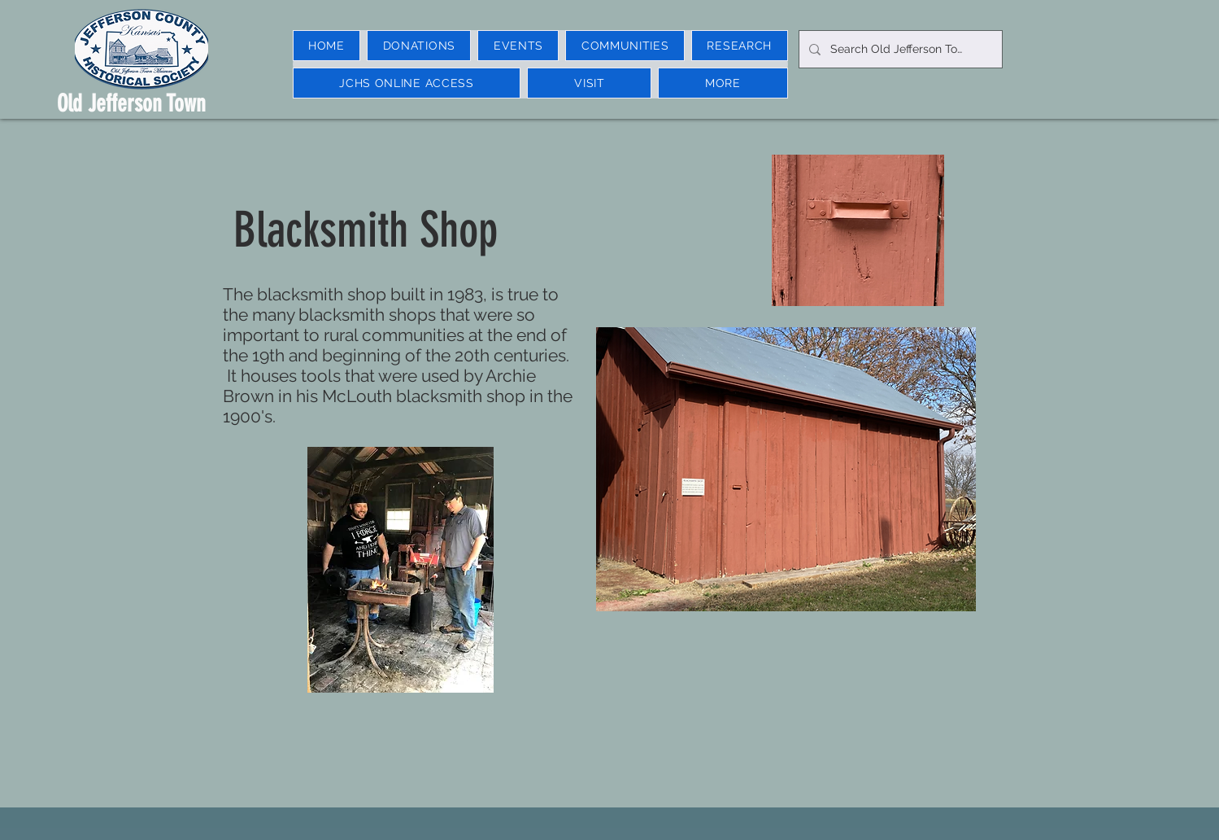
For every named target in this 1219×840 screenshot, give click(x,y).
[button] (518, 45)
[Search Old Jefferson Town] (899, 49)
